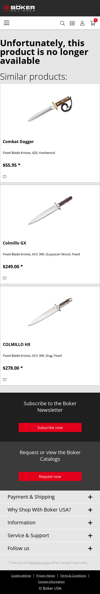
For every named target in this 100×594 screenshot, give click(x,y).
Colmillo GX (14, 243)
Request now (50, 476)
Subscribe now (50, 427)
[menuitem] (6, 22)
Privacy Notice (45, 575)
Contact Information (51, 581)
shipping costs (39, 562)
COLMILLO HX (16, 344)
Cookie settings (21, 575)
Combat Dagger (18, 141)
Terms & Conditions (73, 575)
